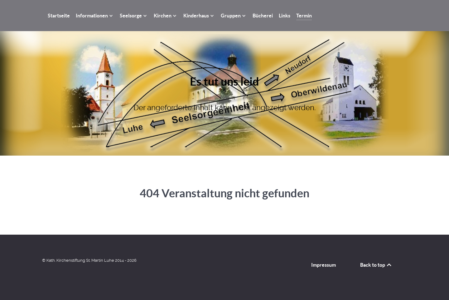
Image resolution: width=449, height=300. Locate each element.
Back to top (376, 265)
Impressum (323, 265)
